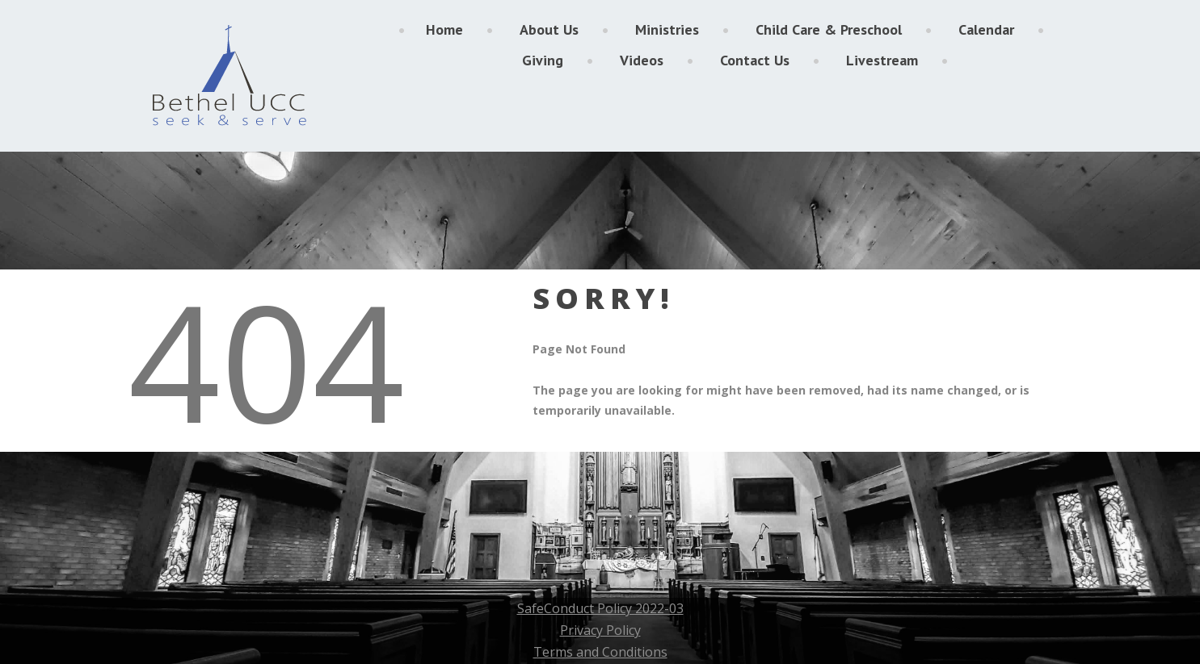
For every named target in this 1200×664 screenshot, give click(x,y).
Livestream (882, 60)
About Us (549, 29)
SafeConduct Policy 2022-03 (600, 608)
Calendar (986, 29)
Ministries (667, 29)
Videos (641, 60)
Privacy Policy (600, 630)
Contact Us (754, 60)
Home (444, 29)
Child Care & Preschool (829, 29)
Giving (542, 60)
